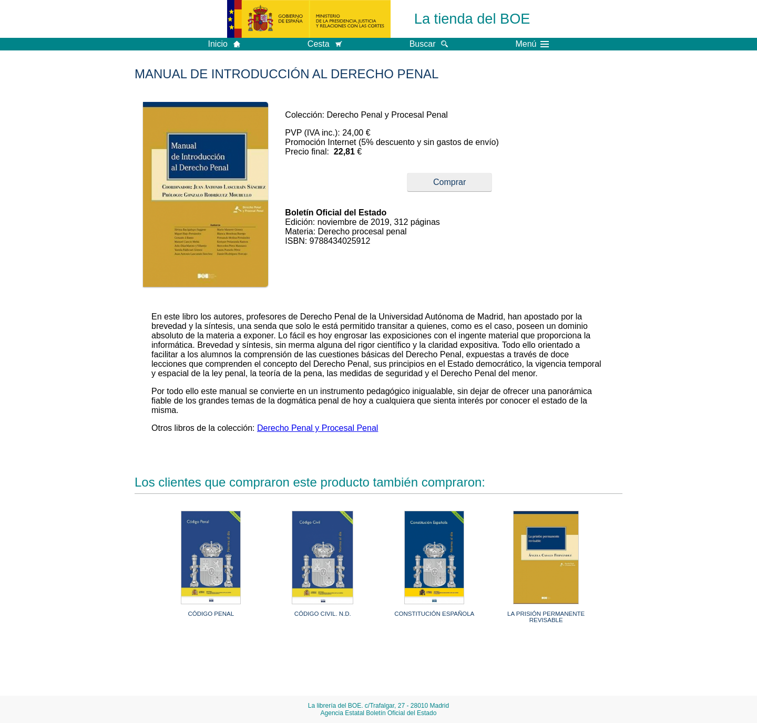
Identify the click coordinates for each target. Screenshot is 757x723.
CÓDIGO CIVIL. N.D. (322, 614)
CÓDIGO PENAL (211, 614)
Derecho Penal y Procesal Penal (317, 428)
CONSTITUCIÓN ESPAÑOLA (434, 614)
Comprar (449, 182)
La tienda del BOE (472, 19)
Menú (532, 44)
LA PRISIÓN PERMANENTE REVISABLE (546, 617)
